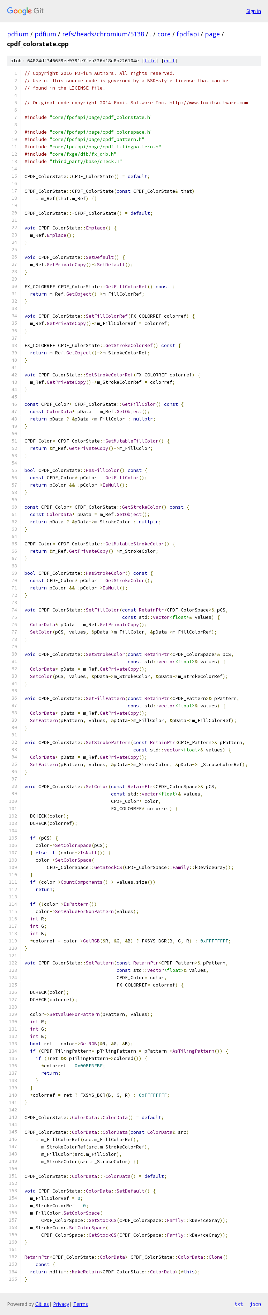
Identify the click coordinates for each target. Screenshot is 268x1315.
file (150, 61)
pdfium (18, 34)
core (164, 34)
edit (169, 61)
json (255, 1304)
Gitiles (42, 1304)
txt (238, 1304)
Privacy (61, 1304)
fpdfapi (188, 34)
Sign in (253, 11)
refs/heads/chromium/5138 (103, 34)
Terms (80, 1304)
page (212, 34)
